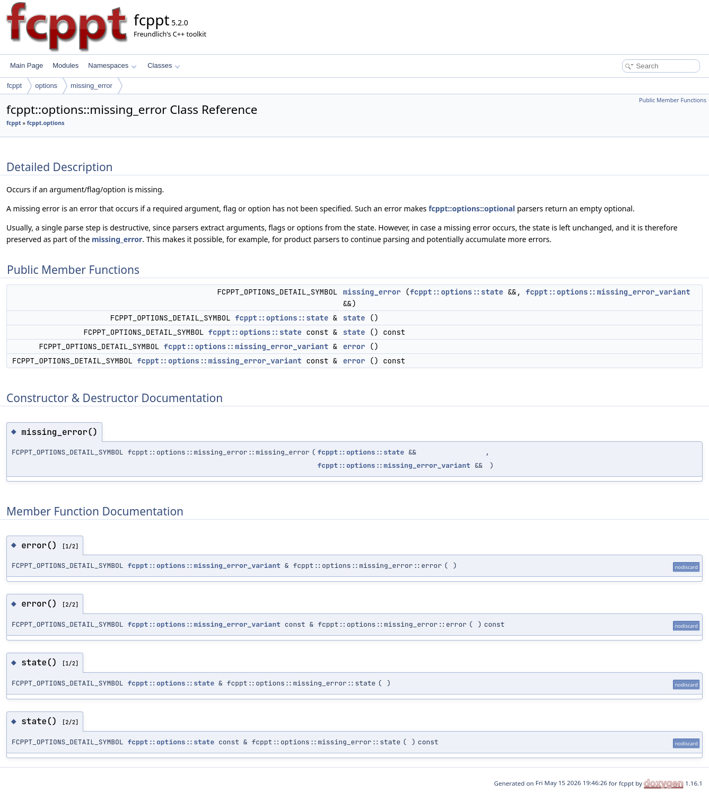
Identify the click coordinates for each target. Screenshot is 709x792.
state (354, 318)
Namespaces (112, 65)
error (354, 346)
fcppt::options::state (456, 292)
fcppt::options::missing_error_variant (608, 292)
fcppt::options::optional (471, 208)
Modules (65, 65)
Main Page (26, 65)
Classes (163, 65)
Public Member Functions (672, 100)
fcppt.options (46, 123)
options (46, 86)
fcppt (14, 86)
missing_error (91, 86)
